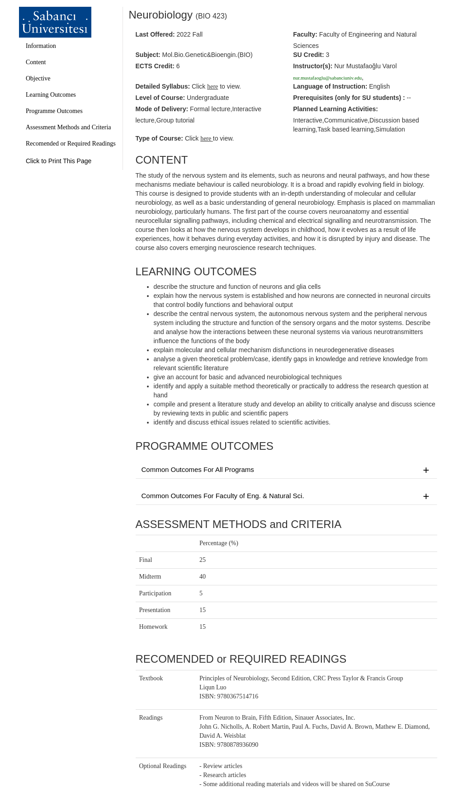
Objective (38, 78)
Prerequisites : (349, 97)
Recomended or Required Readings (71, 143)
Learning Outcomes (51, 94)
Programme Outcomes (54, 111)
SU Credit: (308, 54)
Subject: (148, 54)
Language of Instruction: (330, 86)
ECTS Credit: (155, 66)
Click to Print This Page (58, 161)
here (206, 138)
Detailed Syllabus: (163, 86)
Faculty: (305, 34)
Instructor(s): (312, 66)
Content (36, 62)
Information (41, 45)
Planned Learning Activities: (335, 109)
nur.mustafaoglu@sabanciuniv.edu (327, 77)
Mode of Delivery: (162, 109)
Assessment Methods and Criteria (68, 127)
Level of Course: (160, 97)
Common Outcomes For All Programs (287, 470)
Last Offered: (155, 34)
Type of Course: (160, 138)
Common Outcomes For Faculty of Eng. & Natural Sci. (287, 496)
